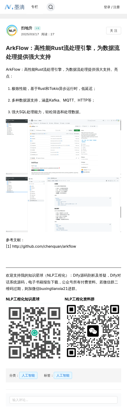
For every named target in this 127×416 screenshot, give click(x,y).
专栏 (34, 6)
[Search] (51, 7)
